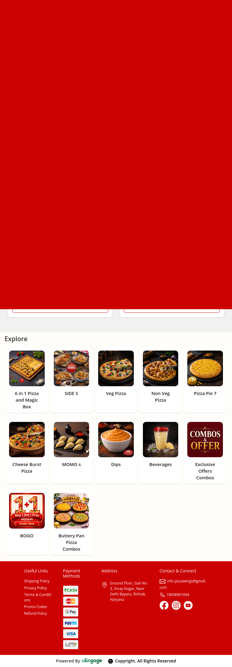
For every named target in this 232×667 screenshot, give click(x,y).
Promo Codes (35, 606)
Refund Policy (35, 613)
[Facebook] (164, 605)
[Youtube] (188, 605)
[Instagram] (176, 605)
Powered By (79, 661)
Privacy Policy (35, 588)
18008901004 (174, 594)
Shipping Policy (37, 581)
